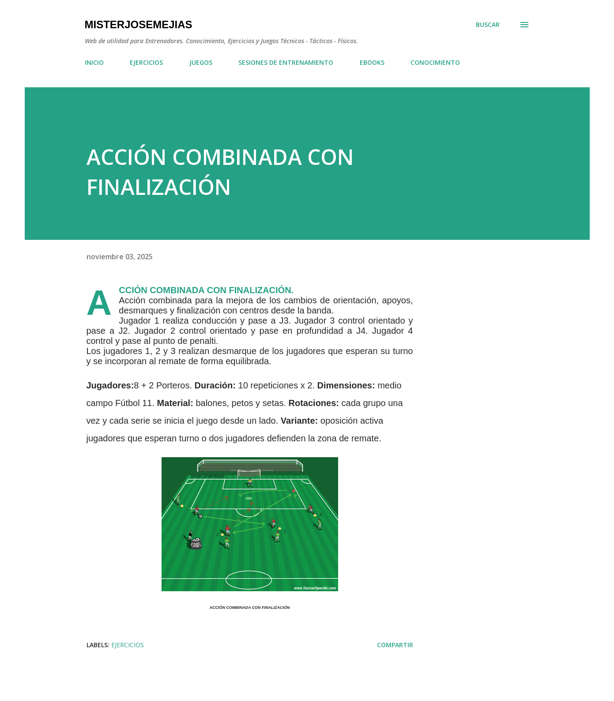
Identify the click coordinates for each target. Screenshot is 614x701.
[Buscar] (488, 24)
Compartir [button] (395, 645)
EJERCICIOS (146, 62)
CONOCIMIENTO (435, 62)
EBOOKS (372, 62)
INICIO (94, 62)
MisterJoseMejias (138, 24)
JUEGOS (200, 62)
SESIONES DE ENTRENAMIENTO (285, 62)
